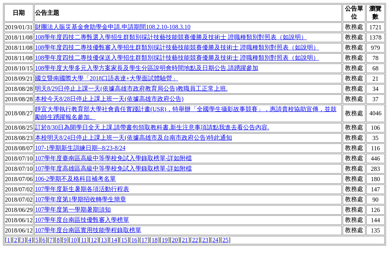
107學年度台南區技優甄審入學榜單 (82, 220)
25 (225, 240)
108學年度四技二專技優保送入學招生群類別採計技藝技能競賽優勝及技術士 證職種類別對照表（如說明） (177, 57)
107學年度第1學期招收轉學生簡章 (80, 199)
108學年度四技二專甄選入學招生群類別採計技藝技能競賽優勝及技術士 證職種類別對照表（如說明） (171, 37)
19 (165, 240)
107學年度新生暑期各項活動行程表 (82, 189)
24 (215, 240)
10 (74, 240)
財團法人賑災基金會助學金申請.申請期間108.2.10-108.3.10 (112, 27)
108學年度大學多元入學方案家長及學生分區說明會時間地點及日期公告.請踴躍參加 (146, 68)
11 (84, 240)
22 (195, 240)
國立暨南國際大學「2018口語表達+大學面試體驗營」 (106, 78)
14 (114, 240)
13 (104, 240)
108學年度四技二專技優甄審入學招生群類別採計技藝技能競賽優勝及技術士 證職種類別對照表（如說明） (177, 47)
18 (155, 240)
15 (124, 240)
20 (175, 240)
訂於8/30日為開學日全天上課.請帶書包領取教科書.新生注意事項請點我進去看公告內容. (152, 127)
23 (205, 240)
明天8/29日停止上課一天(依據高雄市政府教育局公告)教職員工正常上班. (131, 88)
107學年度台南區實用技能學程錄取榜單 (88, 230)
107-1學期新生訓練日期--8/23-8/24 (80, 148)
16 (134, 240)
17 (144, 240)
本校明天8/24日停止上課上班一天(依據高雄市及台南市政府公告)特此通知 (133, 137)
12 (94, 240)
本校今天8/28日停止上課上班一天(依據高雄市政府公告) (109, 99)
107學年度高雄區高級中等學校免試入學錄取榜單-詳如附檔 (113, 168)
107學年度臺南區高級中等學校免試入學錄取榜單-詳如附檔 (113, 158)
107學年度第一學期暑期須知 (73, 209)
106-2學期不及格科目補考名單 (75, 178)
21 (185, 240)
